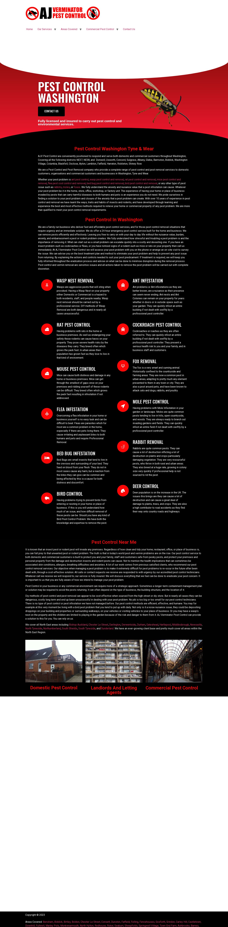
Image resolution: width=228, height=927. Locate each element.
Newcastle (196, 624)
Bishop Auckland (78, 624)
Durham (141, 624)
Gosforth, (161, 921)
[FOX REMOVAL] (123, 366)
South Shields (69, 628)
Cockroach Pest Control (157, 324)
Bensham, (48, 921)
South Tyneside (86, 628)
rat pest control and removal (140, 179)
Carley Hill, (182, 921)
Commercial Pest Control (100, 29)
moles (66, 187)
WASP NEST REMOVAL (75, 280)
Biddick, (58, 921)
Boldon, (76, 921)
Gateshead (152, 624)
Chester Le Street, (91, 921)
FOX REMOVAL (144, 361)
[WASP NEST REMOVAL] (47, 285)
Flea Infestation (72, 409)
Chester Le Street (98, 624)
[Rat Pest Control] (47, 329)
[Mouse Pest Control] (47, 373)
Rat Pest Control (73, 324)
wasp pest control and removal (107, 179)
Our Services (45, 29)
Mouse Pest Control (76, 369)
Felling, (135, 921)
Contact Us (129, 29)
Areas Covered (69, 29)
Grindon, (170, 921)
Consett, (106, 921)
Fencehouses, (147, 921)
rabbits (58, 187)
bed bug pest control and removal (105, 183)
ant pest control (80, 179)
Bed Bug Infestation (76, 453)
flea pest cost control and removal (67, 183)
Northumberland (52, 628)
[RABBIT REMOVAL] (123, 446)
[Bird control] (47, 498)
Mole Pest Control (151, 401)
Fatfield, (125, 921)
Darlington (114, 624)
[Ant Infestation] (123, 285)
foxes (77, 187)
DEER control (146, 486)
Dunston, (116, 921)
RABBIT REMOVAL (148, 442)
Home (29, 29)
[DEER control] (123, 490)
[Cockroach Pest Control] (123, 329)
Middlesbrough (180, 624)
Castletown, (194, 921)
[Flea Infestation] (47, 414)
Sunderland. (107, 628)
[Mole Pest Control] (123, 406)
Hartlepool (165, 624)
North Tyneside (33, 628)
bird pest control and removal (141, 183)
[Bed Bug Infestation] (47, 458)
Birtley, (67, 921)
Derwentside (129, 624)
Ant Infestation (148, 280)
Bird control (70, 493)
